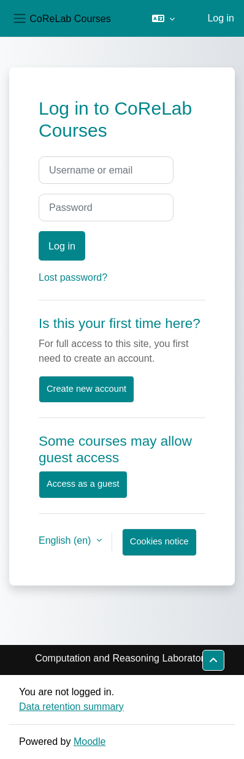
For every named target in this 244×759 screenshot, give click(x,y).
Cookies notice (159, 541)
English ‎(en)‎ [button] (66, 540)
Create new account (86, 389)
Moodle (89, 741)
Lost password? (73, 277)
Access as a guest (83, 484)
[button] (163, 18)
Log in (220, 18)
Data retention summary (71, 706)
